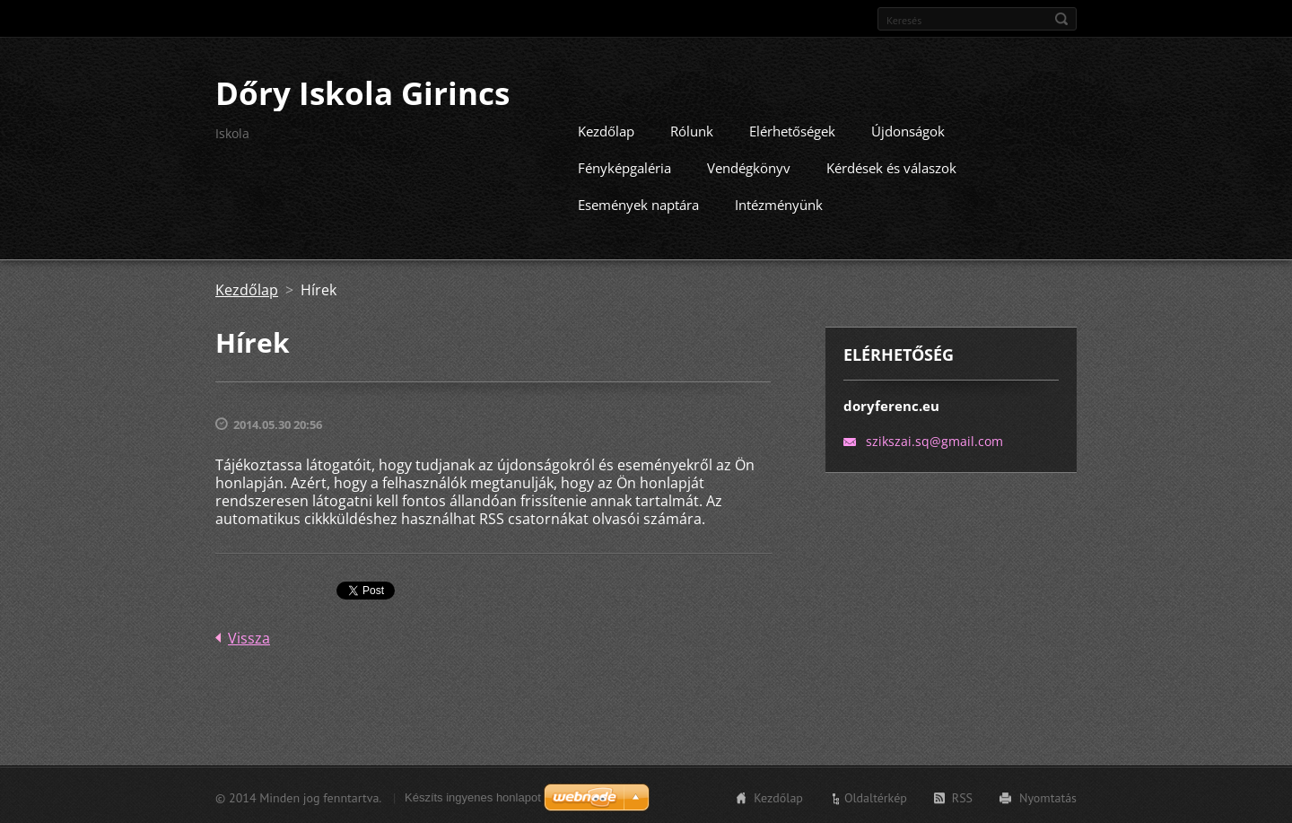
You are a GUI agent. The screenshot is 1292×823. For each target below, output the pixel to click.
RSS (962, 796)
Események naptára (638, 203)
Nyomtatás (1048, 796)
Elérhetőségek (792, 129)
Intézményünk (779, 203)
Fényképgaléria (624, 166)
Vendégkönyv (748, 166)
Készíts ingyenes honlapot (473, 795)
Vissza (249, 636)
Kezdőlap (606, 129)
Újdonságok (908, 129)
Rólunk (691, 129)
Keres (1061, 19)
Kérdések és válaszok (891, 166)
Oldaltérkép (875, 796)
